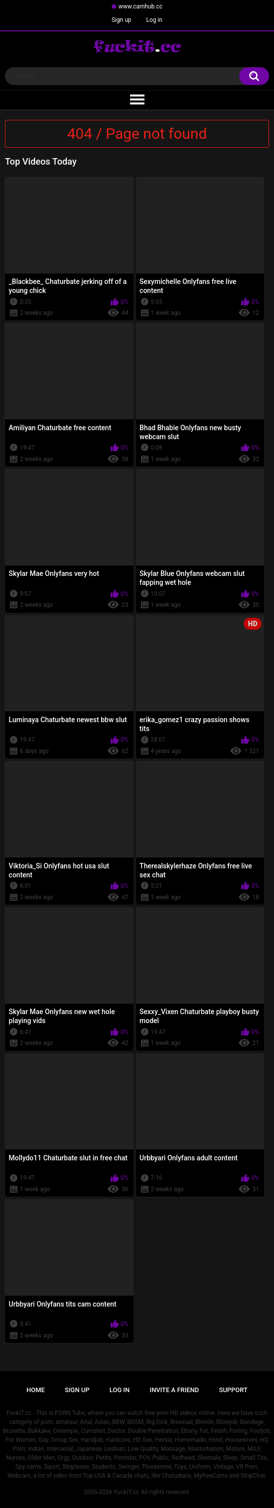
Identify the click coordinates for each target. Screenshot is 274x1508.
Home (35, 1390)
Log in (154, 19)
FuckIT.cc (126, 1492)
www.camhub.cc (141, 6)
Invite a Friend (174, 1390)
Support (233, 1390)
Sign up (122, 19)
